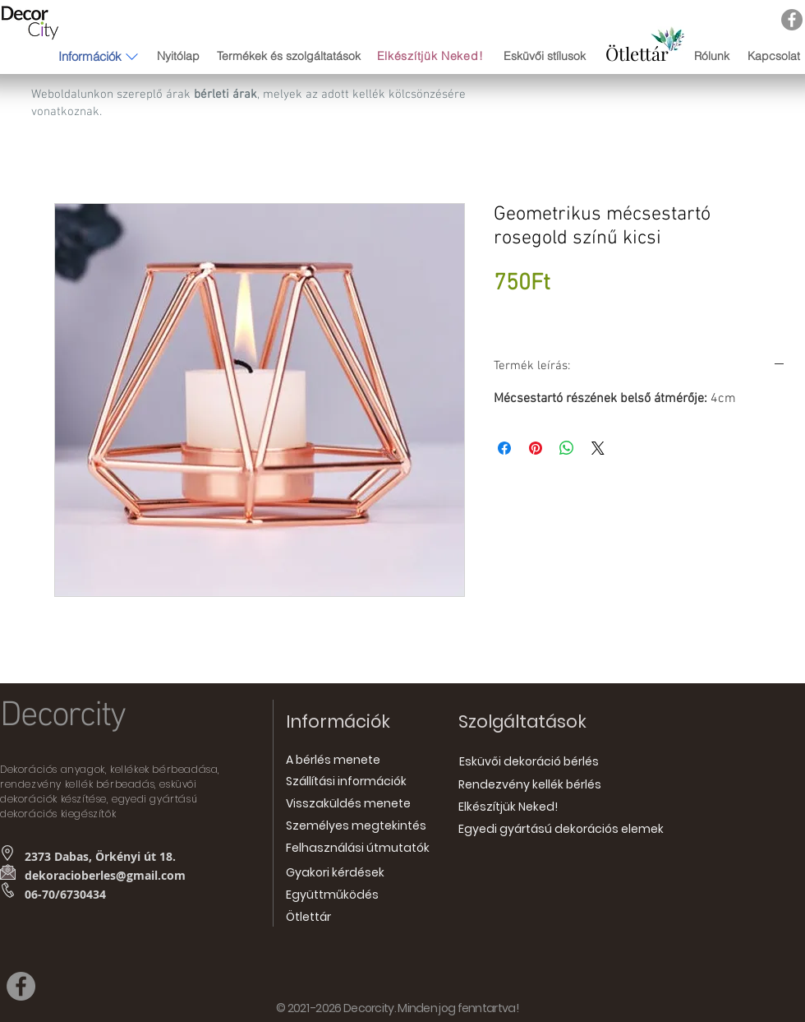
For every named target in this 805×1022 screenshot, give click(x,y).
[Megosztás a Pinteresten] (535, 448)
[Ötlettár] (637, 53)
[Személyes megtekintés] (356, 827)
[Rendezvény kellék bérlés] (529, 786)
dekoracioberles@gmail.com (105, 875)
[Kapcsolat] (773, 56)
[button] (90, 56)
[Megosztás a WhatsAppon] (567, 448)
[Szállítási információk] (346, 782)
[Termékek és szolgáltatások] (288, 56)
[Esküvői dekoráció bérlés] (528, 762)
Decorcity (62, 716)
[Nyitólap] (178, 56)
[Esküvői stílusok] (544, 56)
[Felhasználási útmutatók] (358, 849)
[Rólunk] (711, 56)
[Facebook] (792, 19)
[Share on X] (598, 448)
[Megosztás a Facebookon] (504, 448)
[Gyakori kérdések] (335, 873)
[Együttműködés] (332, 896)
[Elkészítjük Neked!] (431, 56)
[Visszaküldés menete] (348, 804)
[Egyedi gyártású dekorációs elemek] (561, 830)
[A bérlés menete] (333, 761)
